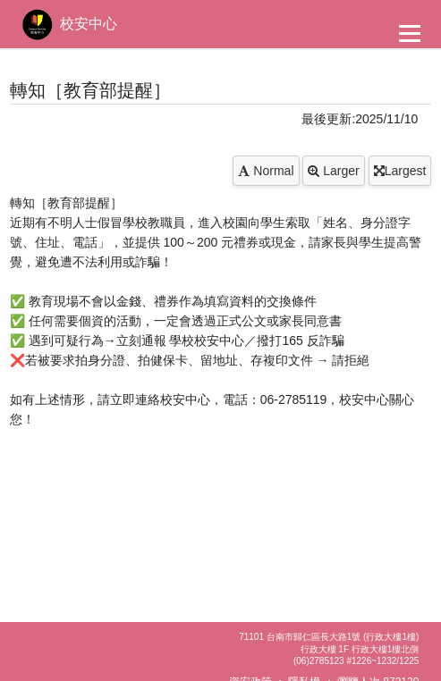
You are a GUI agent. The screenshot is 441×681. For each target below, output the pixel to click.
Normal (265, 171)
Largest (400, 171)
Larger (333, 171)
